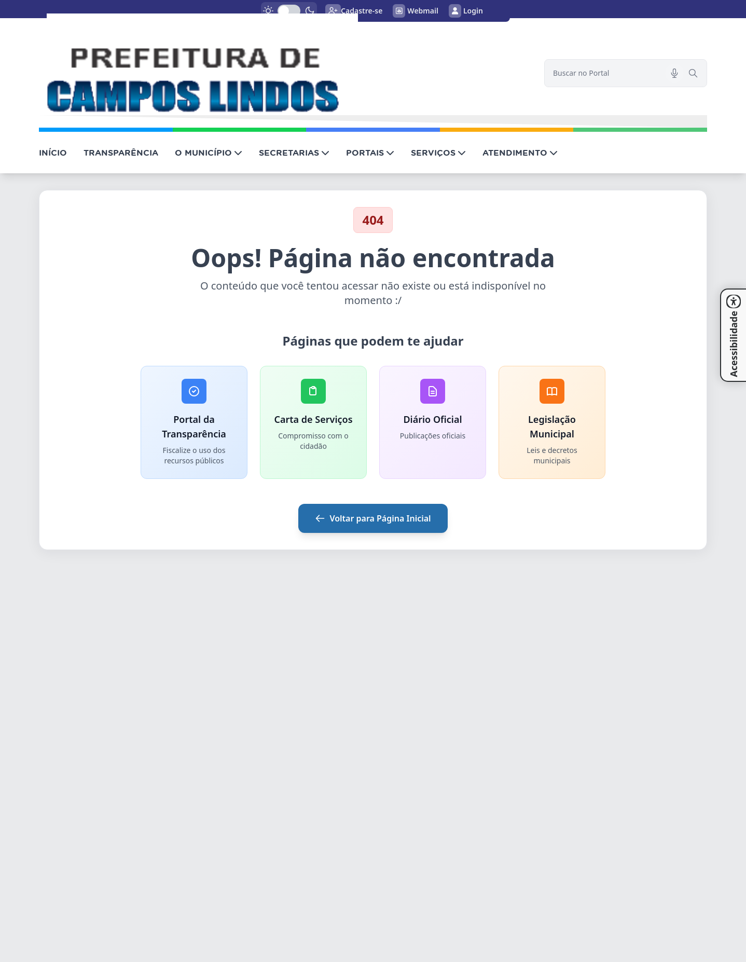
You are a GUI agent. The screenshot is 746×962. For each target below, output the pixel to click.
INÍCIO (53, 152)
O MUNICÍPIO (208, 152)
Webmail (415, 11)
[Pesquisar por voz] (674, 73)
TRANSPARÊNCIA (121, 152)
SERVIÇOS (438, 152)
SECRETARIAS (294, 152)
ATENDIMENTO (520, 152)
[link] (285, 64)
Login (466, 11)
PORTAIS (370, 152)
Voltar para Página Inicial (373, 518)
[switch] (289, 11)
